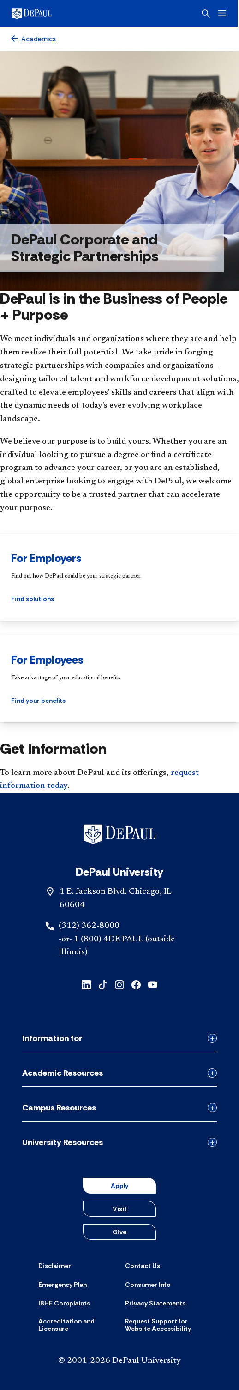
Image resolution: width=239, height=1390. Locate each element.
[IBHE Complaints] (64, 1303)
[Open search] (207, 13)
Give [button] (119, 1232)
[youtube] (152, 984)
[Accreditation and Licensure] (76, 1325)
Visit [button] (120, 1209)
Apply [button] (119, 1186)
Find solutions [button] (32, 599)
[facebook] (136, 984)
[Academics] (33, 39)
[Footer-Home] (119, 834)
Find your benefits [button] (38, 700)
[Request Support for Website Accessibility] (163, 1325)
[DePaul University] (46, 13)
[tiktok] (103, 984)
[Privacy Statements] (155, 1303)
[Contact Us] (142, 1265)
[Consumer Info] (148, 1284)
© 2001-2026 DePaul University (119, 1361)
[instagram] (119, 984)
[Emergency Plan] (62, 1284)
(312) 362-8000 (89, 926)
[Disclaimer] (54, 1265)
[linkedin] (86, 984)
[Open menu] (223, 13)
